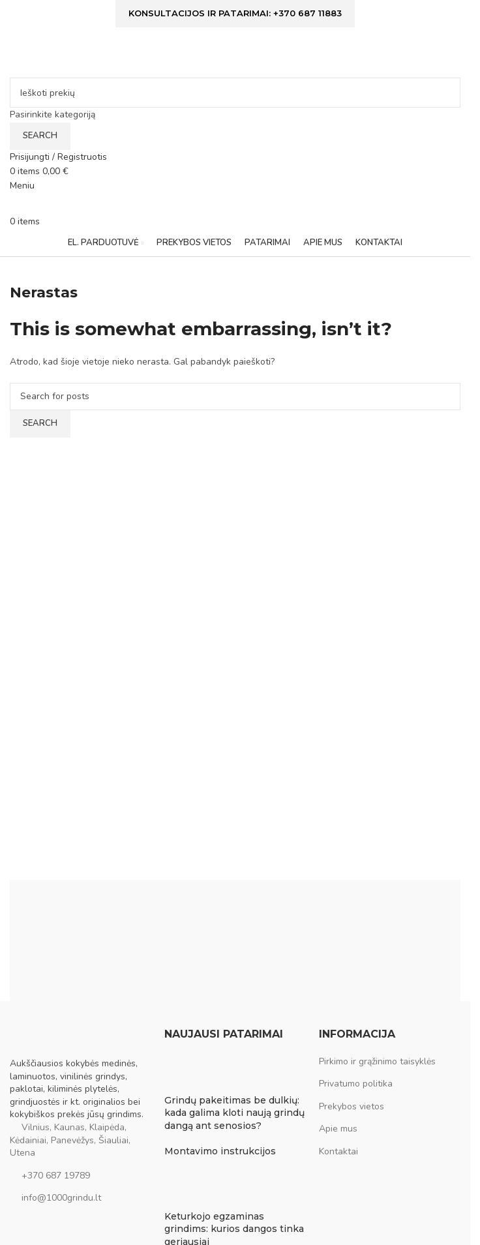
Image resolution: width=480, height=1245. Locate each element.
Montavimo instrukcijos (220, 1151)
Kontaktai (338, 1151)
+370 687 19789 (56, 1175)
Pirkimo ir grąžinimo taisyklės (377, 1061)
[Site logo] (91, 58)
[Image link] (75, 1042)
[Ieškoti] (235, 93)
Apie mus (338, 1128)
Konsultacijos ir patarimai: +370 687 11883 (235, 13)
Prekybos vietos (351, 1106)
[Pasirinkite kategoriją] (235, 115)
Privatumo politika (356, 1083)
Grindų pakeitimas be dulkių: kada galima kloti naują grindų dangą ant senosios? (234, 1113)
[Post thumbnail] (188, 1074)
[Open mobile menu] (22, 185)
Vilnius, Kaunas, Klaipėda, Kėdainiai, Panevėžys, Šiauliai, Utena (70, 1140)
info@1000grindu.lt (61, 1198)
